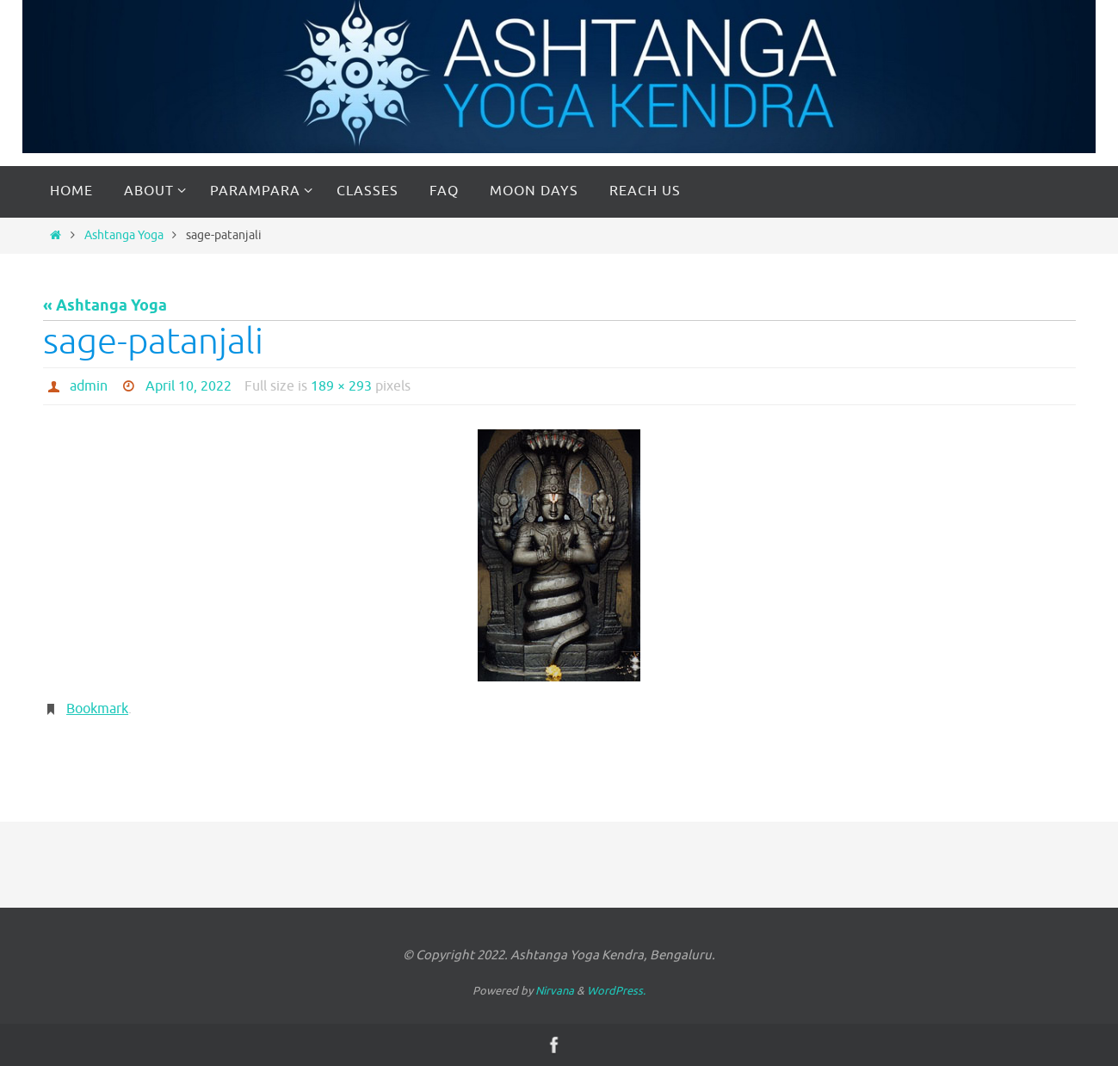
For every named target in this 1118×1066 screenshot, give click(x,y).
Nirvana (554, 990)
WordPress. (616, 990)
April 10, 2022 (188, 386)
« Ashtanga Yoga (105, 306)
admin (89, 386)
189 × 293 (341, 386)
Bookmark (97, 709)
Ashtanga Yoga (124, 235)
